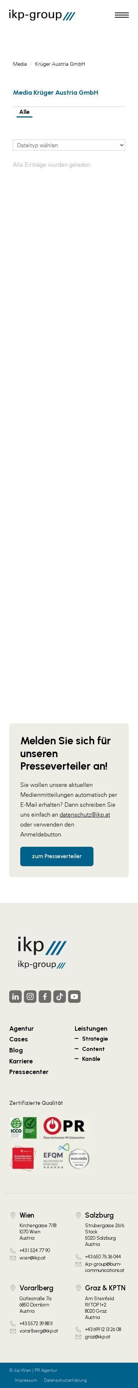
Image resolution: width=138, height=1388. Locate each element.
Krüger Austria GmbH (60, 64)
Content (93, 1048)
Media (20, 64)
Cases (18, 1039)
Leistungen (91, 1028)
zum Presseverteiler (57, 856)
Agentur (21, 1028)
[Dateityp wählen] (69, 145)
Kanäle (91, 1058)
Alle (24, 111)
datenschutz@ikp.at (85, 814)
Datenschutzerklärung (65, 1380)
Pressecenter (29, 1072)
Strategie (95, 1038)
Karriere (21, 1061)
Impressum (26, 1380)
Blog (16, 1050)
